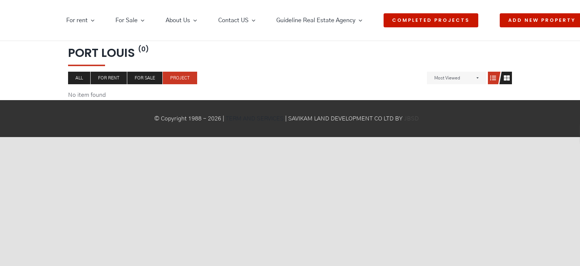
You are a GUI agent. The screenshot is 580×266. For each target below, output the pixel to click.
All (79, 78)
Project (180, 78)
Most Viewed (447, 78)
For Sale (145, 78)
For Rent (108, 78)
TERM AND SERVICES (255, 119)
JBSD (411, 119)
